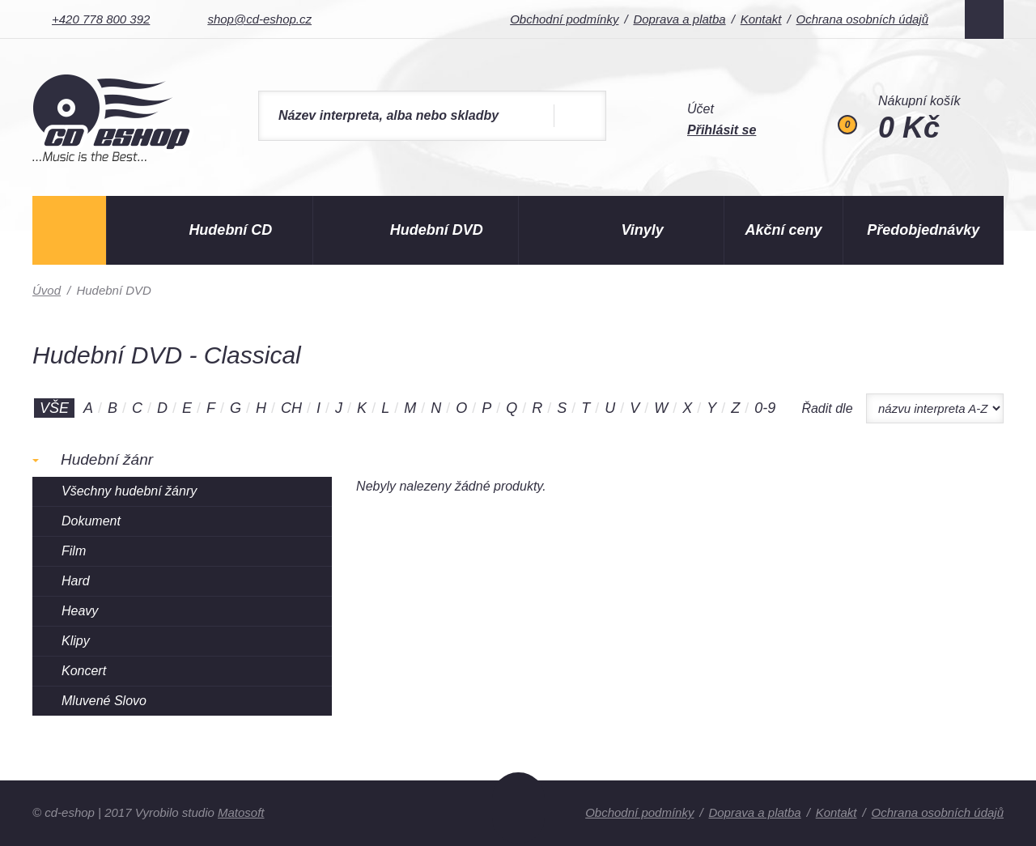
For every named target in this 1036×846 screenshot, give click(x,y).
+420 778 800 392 (101, 19)
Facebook (984, 19)
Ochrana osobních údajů (862, 19)
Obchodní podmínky (564, 19)
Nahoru (518, 808)
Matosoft (241, 812)
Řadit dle (826, 408)
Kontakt (761, 19)
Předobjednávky (923, 230)
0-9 (764, 408)
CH (291, 408)
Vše (54, 408)
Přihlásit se (721, 130)
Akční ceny (783, 230)
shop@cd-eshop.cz (259, 19)
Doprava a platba (679, 19)
